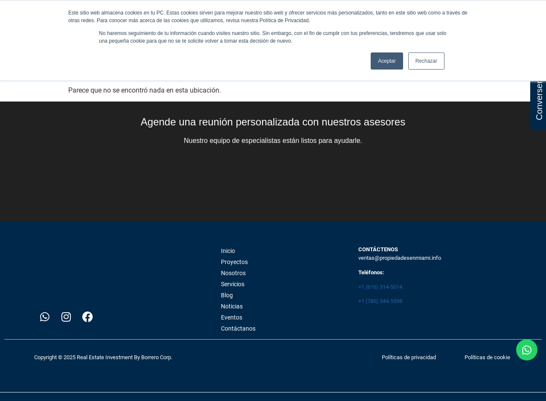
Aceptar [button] (386, 61)
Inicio (228, 250)
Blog (227, 295)
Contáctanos (238, 328)
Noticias (232, 306)
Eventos (231, 317)
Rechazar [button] (426, 61)
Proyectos (234, 262)
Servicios (232, 284)
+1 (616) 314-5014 (380, 287)
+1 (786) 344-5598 (380, 301)
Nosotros (233, 273)
